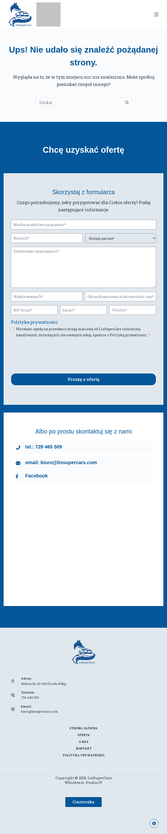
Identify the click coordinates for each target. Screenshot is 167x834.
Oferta (83, 735)
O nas (83, 742)
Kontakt (84, 748)
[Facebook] (154, 823)
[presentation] (47, 351)
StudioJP (94, 782)
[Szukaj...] (78, 102)
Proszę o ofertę (83, 379)
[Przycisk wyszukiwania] (127, 102)
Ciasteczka (83, 801)
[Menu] (156, 14)
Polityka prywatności (34, 322)
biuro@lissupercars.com (39, 711)
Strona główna (83, 728)
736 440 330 (30, 697)
